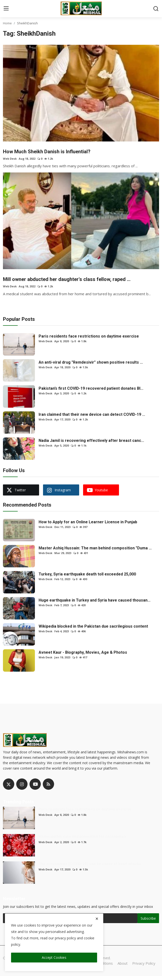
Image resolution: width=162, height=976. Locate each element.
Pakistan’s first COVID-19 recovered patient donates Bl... (91, 388)
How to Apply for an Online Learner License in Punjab (88, 522)
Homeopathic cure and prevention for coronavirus (82, 836)
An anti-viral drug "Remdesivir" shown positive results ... (91, 362)
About (123, 963)
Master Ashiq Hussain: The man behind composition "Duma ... (95, 548)
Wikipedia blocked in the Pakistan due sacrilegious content (93, 626)
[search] (156, 8)
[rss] (48, 784)
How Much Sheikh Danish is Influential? (46, 152)
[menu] (6, 8)
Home (7, 23)
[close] (97, 918)
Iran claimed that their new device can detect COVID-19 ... (92, 414)
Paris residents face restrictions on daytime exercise (89, 336)
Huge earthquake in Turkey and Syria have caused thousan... (94, 600)
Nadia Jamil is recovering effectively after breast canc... (91, 440)
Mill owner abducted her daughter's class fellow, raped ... (67, 279)
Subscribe (148, 918)
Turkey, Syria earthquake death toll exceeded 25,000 (87, 574)
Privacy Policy (143, 963)
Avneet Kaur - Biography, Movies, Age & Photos (83, 652)
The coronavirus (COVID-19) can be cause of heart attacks (90, 864)
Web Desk (10, 158)
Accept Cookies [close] (54, 957)
